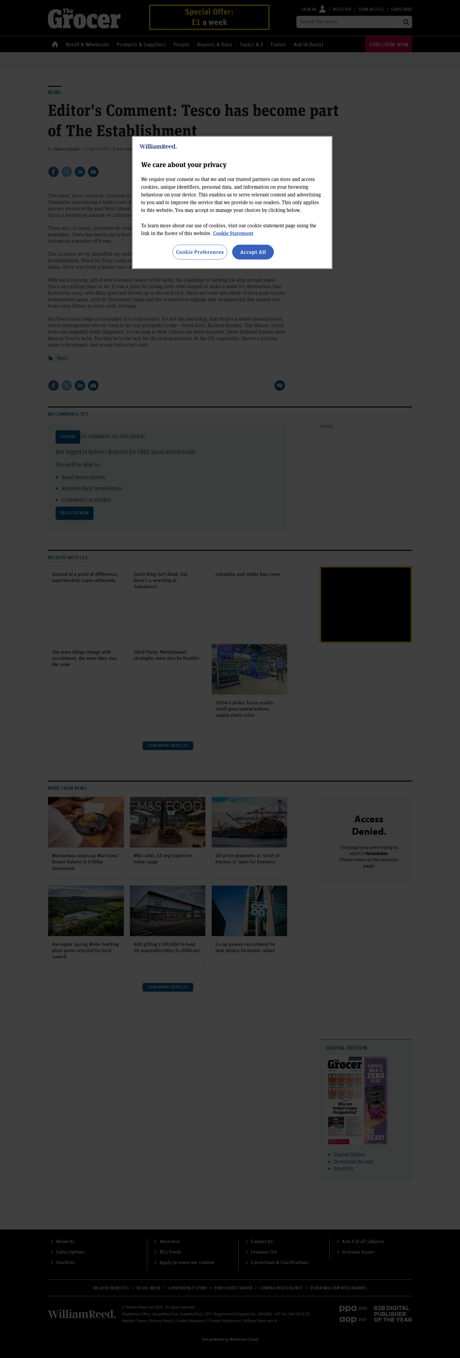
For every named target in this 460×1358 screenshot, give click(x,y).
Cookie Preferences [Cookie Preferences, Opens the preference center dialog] (200, 251)
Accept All (253, 251)
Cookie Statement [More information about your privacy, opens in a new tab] (233, 233)
